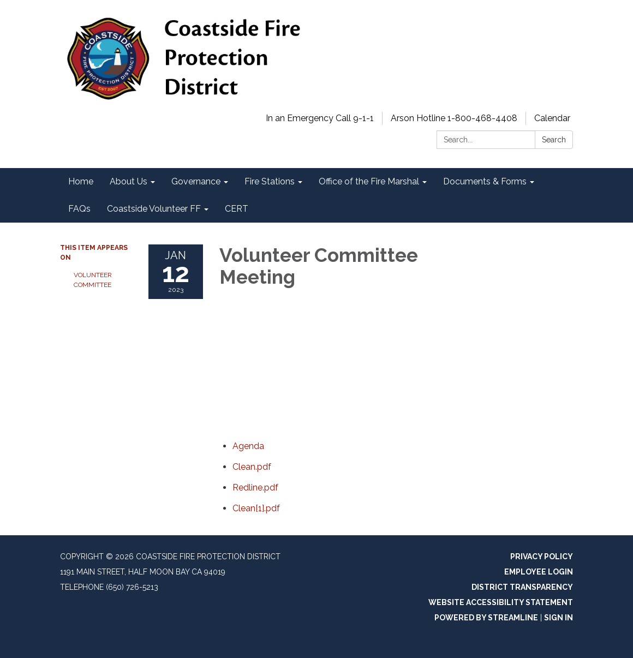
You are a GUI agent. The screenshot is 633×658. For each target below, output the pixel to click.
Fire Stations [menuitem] (269, 181)
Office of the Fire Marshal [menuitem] (369, 181)
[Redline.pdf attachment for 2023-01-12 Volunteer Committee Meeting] (255, 487)
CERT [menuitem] (236, 209)
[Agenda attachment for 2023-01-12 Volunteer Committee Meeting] (248, 446)
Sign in (558, 617)
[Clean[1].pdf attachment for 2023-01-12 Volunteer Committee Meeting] (256, 508)
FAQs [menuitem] (79, 209)
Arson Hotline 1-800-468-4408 (454, 118)
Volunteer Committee (93, 280)
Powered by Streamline (486, 617)
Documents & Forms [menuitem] (485, 181)
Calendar (552, 118)
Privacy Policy (541, 556)
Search (554, 139)
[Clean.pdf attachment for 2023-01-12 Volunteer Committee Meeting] (251, 467)
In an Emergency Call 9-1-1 (320, 118)
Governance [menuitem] (195, 181)
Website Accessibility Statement (500, 602)
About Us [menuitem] (128, 181)
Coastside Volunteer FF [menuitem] (154, 209)
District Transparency (522, 587)
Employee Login (538, 571)
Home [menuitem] (80, 181)
